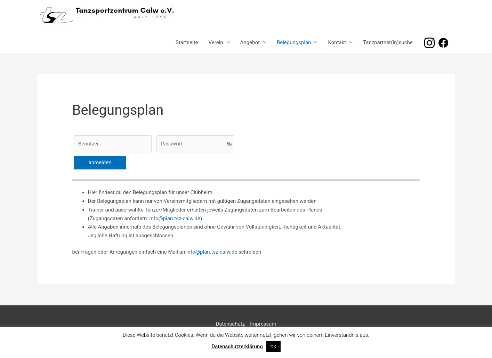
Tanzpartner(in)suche (388, 42)
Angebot (250, 42)
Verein (216, 42)
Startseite (187, 42)
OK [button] (273, 346)
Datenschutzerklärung (237, 346)
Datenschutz (230, 324)
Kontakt (337, 42)
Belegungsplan (294, 42)
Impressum (263, 324)
